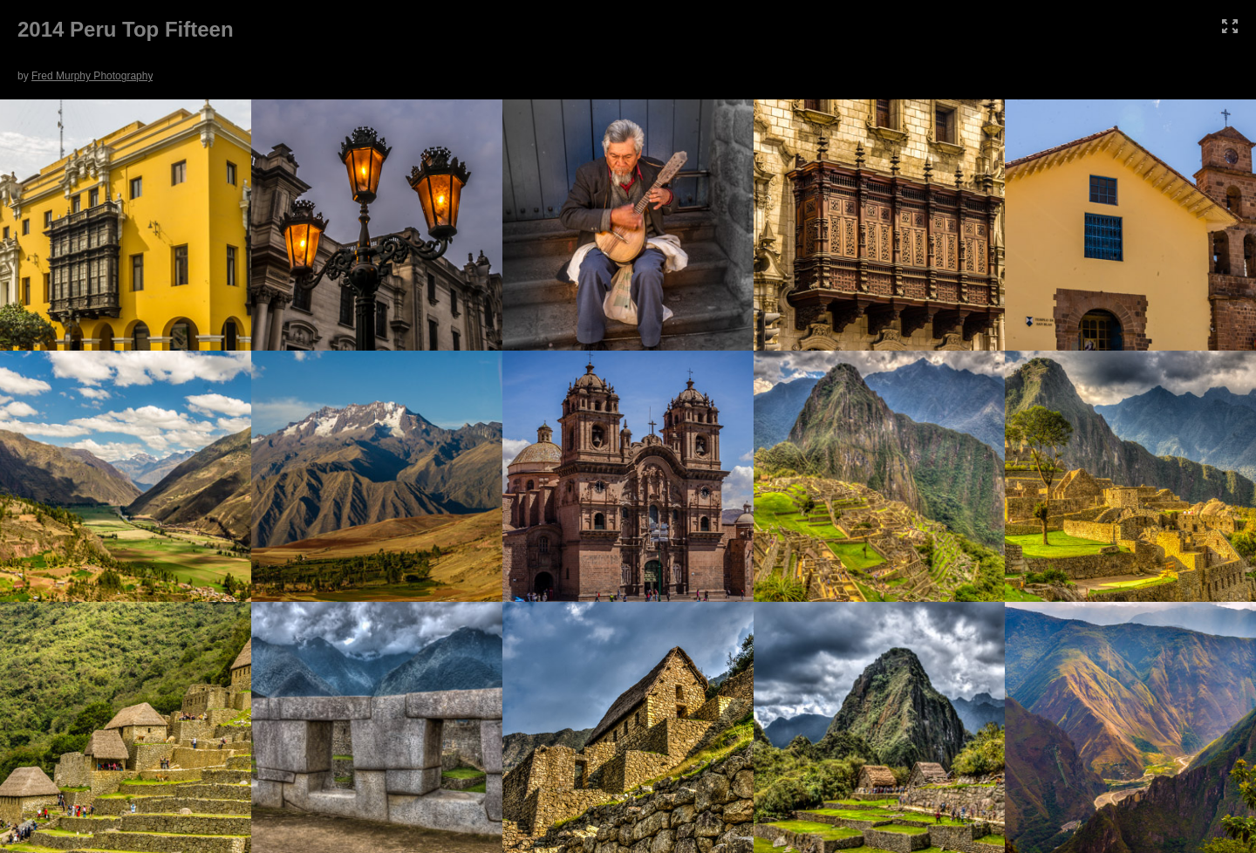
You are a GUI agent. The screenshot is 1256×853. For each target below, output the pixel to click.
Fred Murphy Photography (92, 76)
